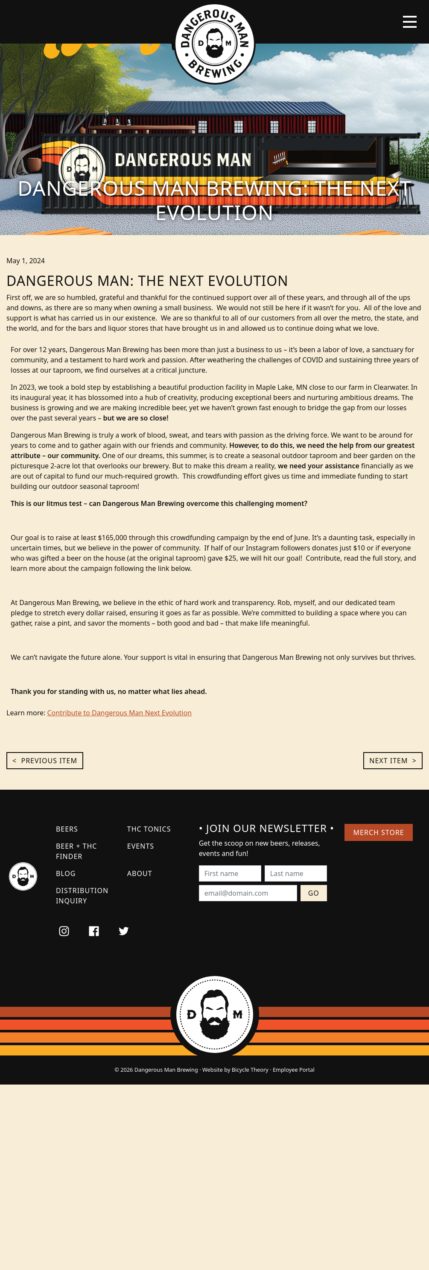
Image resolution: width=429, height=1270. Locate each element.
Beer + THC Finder (76, 851)
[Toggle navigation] (409, 21)
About (139, 873)
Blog (66, 873)
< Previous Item (44, 760)
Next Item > (393, 760)
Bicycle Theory (250, 1069)
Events (140, 846)
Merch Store (378, 832)
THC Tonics (149, 829)
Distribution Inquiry (82, 895)
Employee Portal (294, 1069)
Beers (67, 829)
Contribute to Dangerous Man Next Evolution (119, 712)
